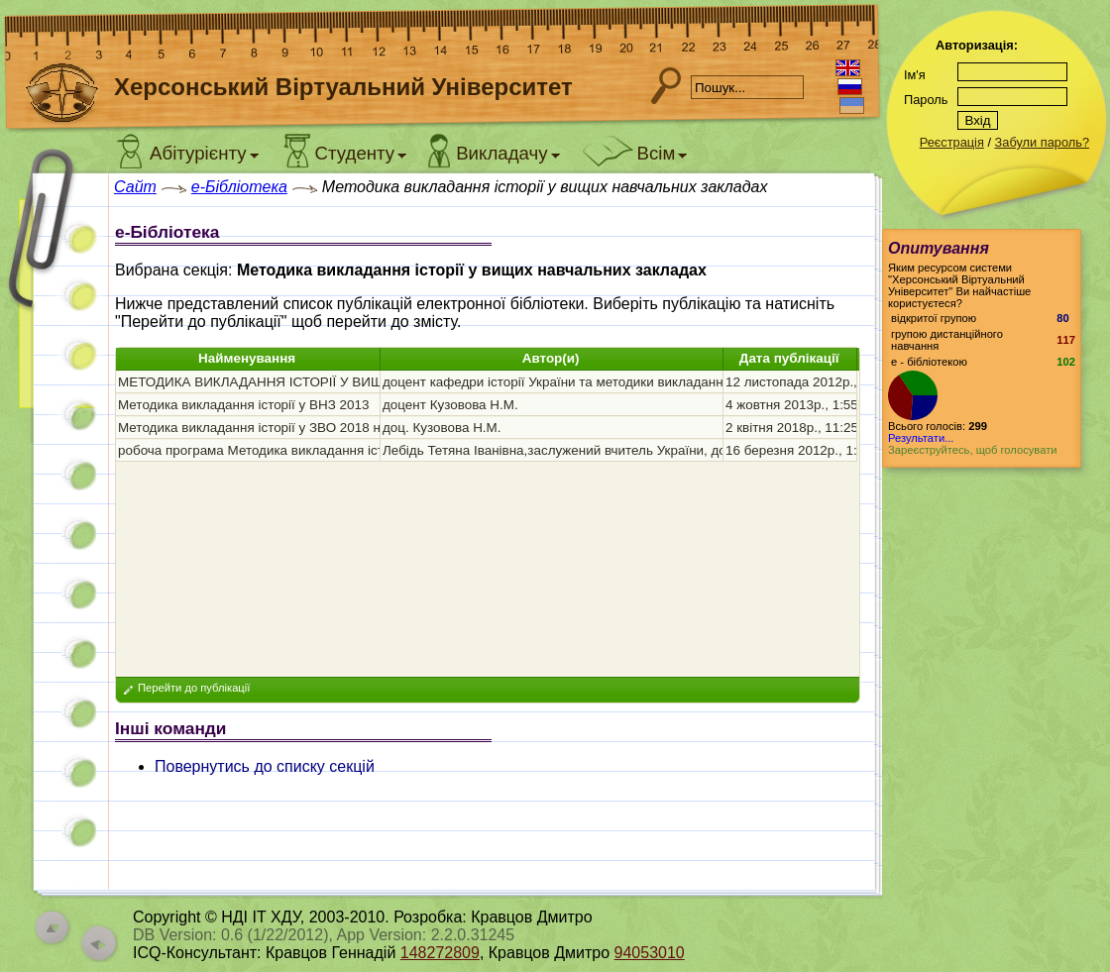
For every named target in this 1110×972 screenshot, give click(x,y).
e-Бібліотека (239, 186)
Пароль (925, 99)
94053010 (649, 952)
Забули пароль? (1042, 142)
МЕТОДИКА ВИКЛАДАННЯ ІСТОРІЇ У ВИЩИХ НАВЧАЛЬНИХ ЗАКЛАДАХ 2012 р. (367, 382)
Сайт (135, 186)
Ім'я (915, 74)
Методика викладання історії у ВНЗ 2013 (243, 404)
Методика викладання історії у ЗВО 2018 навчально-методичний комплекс (349, 427)
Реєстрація (952, 142)
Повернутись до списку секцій (265, 766)
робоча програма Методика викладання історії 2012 (278, 450)
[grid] (486, 416)
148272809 (440, 952)
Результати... (920, 438)
